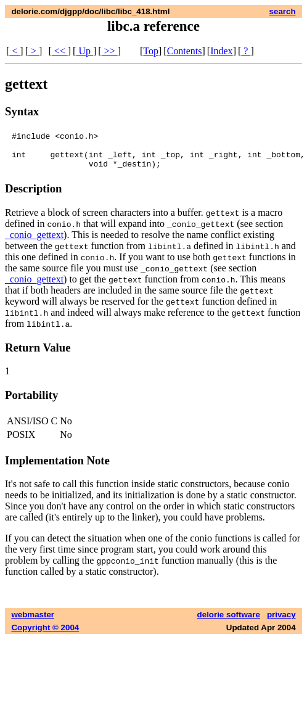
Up (84, 51)
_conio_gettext (34, 242)
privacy (281, 622)
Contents (184, 51)
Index (221, 51)
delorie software (228, 622)
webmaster (32, 622)
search (282, 11)
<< (60, 51)
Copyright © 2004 (45, 635)
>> (110, 51)
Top (150, 51)
